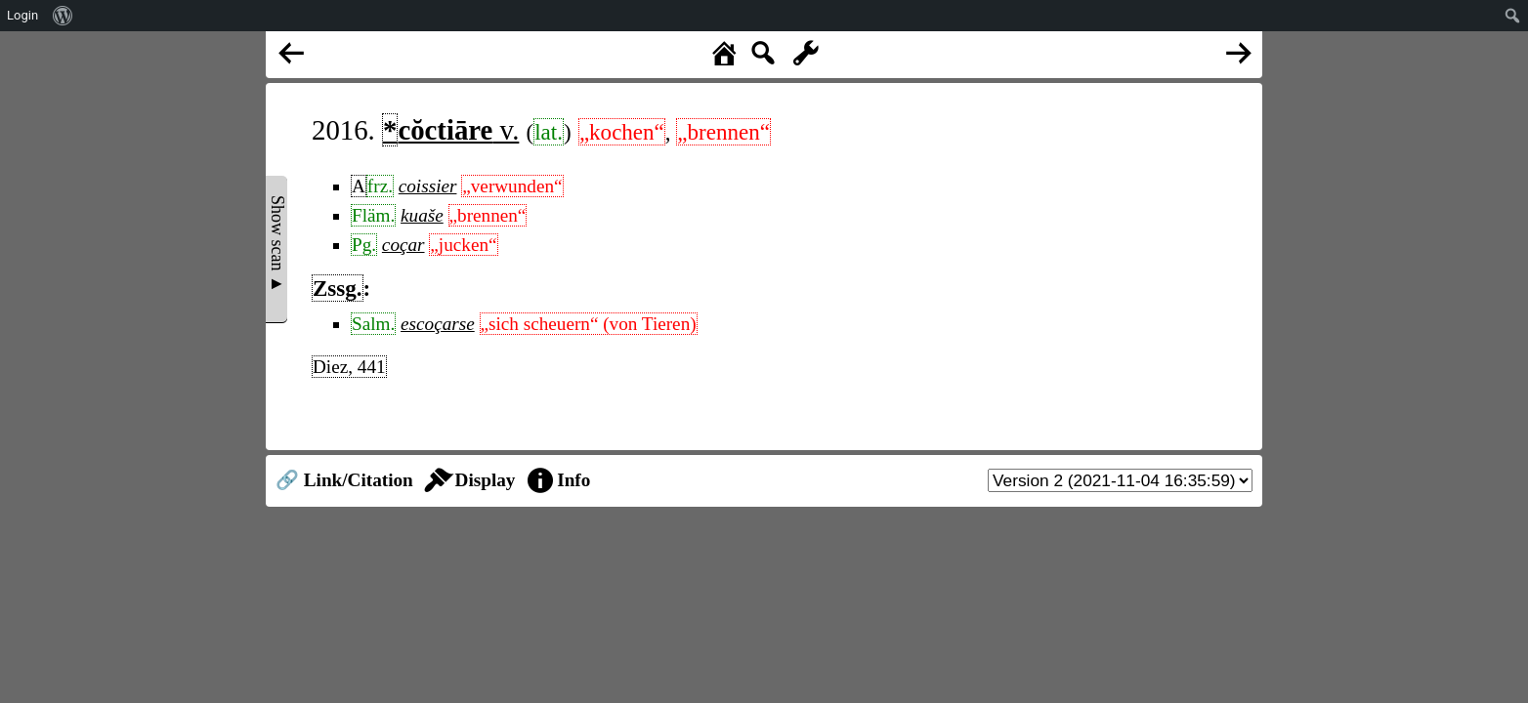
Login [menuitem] (22, 15)
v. (450, 129)
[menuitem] (63, 15)
